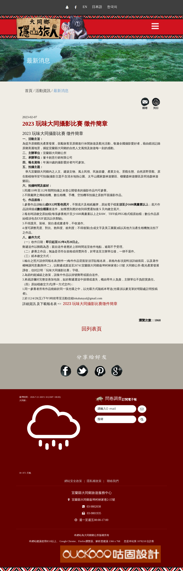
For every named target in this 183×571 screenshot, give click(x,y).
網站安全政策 (73, 481)
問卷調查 (113, 398)
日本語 (97, 7)
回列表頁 (92, 329)
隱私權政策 (94, 481)
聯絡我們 (112, 481)
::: (23, 91)
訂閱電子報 (129, 399)
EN (85, 7)
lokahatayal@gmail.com (88, 298)
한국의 (112, 7)
